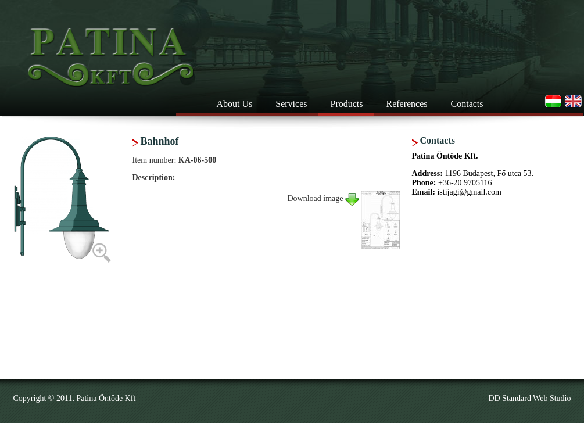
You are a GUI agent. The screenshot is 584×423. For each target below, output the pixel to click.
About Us (235, 104)
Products (346, 104)
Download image (315, 198)
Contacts (467, 104)
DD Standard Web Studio (529, 398)
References (406, 104)
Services (291, 104)
